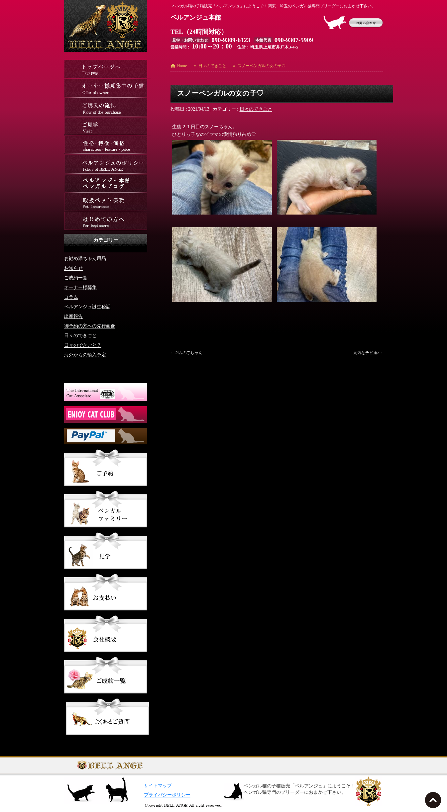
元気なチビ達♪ (366, 352)
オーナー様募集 (80, 287)
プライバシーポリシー (167, 794)
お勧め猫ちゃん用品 (85, 258)
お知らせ (73, 268)
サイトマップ (158, 785)
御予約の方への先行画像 (89, 325)
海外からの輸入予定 (85, 354)
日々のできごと (256, 109)
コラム (71, 297)
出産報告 (73, 316)
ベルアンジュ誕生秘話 (87, 306)
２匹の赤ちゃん (188, 352)
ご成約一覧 (75, 277)
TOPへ (434, 802)
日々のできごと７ (82, 345)
